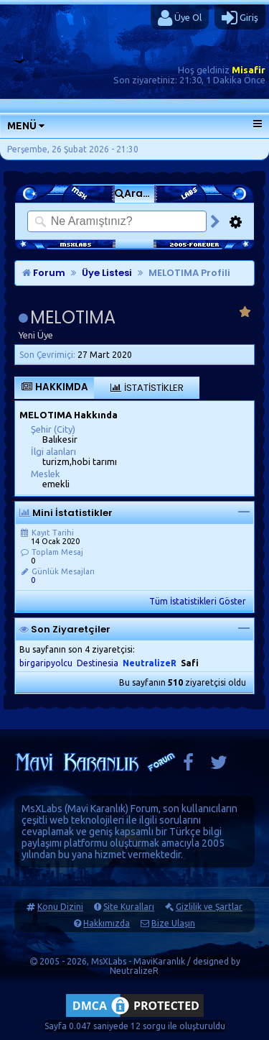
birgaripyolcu (45, 663)
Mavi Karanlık (96, 808)
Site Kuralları (128, 906)
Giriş (240, 18)
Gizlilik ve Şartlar (209, 906)
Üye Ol (180, 18)
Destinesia (97, 663)
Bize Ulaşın (173, 923)
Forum (43, 273)
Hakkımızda (106, 923)
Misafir (248, 70)
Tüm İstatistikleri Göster (197, 601)
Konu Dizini (60, 906)
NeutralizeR (134, 970)
